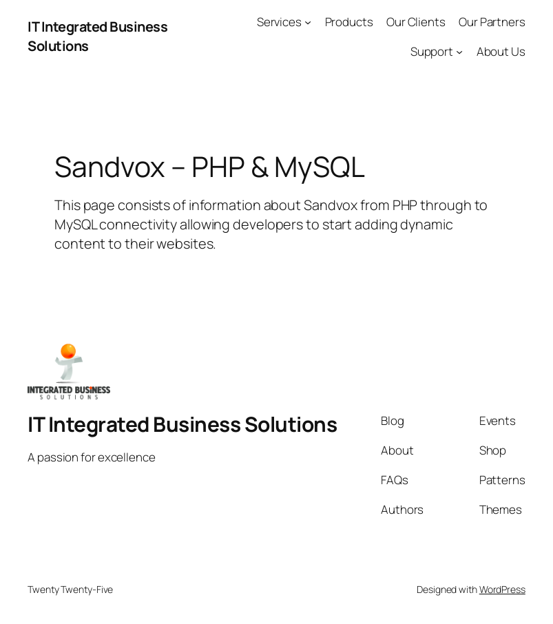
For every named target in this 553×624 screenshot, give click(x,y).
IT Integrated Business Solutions (182, 424)
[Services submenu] (307, 22)
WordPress (502, 589)
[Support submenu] (459, 51)
